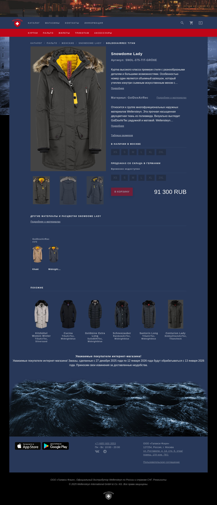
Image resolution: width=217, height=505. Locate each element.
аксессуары (103, 33)
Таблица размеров (122, 135)
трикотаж (82, 33)
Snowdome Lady (90, 43)
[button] (201, 24)
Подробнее (117, 88)
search (182, 23)
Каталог (34, 23)
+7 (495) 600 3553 (105, 443)
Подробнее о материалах (171, 97)
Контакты (72, 23)
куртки (33, 33)
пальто (48, 33)
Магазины (52, 23)
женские (68, 43)
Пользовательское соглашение (161, 462)
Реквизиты (159, 479)
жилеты (64, 33)
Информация (94, 23)
